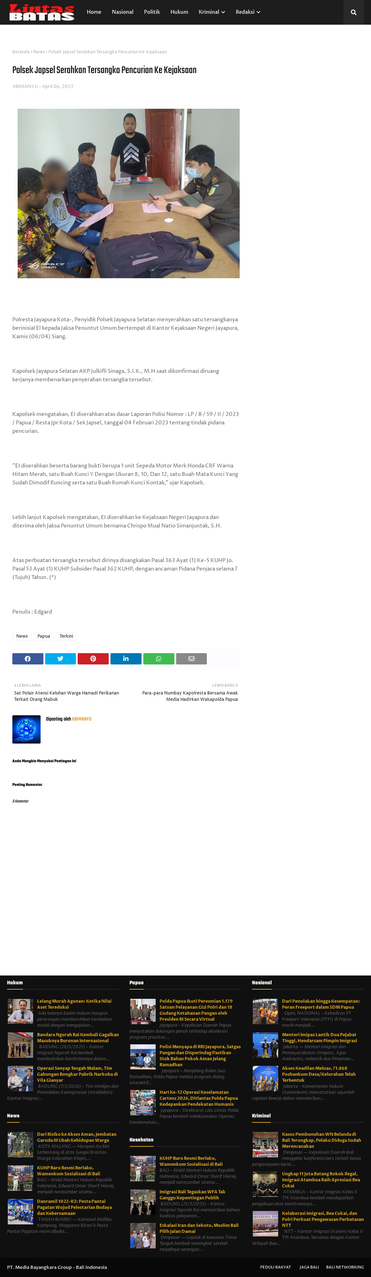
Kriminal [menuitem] (209, 12)
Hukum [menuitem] (179, 12)
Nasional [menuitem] (122, 12)
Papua (43, 636)
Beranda (21, 52)
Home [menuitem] (94, 12)
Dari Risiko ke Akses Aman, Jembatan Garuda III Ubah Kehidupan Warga (76, 1137)
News (39, 52)
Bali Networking (345, 1267)
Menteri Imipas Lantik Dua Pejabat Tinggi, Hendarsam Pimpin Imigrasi (319, 1038)
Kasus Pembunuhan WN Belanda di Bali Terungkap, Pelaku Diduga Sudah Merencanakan (321, 1140)
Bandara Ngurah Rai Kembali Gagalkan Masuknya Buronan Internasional (78, 1038)
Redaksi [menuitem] (245, 12)
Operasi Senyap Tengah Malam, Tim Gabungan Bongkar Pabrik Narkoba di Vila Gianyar (77, 1074)
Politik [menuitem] (152, 12)
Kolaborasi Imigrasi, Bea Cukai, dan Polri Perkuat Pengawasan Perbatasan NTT (323, 1219)
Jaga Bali (309, 1267)
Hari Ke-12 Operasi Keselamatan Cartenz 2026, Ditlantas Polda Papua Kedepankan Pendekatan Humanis (199, 1098)
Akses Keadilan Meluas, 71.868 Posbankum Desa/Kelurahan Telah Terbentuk (319, 1074)
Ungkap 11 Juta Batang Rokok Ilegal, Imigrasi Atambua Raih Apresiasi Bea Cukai (321, 1180)
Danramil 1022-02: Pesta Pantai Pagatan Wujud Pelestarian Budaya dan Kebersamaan (74, 1207)
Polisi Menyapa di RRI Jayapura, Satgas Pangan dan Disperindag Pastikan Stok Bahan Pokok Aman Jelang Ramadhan (200, 1056)
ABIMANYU (25, 86)
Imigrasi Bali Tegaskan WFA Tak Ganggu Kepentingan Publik (193, 1195)
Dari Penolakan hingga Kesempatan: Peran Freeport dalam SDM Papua (321, 1004)
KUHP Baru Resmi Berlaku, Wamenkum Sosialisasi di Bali (68, 1171)
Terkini (66, 636)
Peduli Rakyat (275, 1267)
